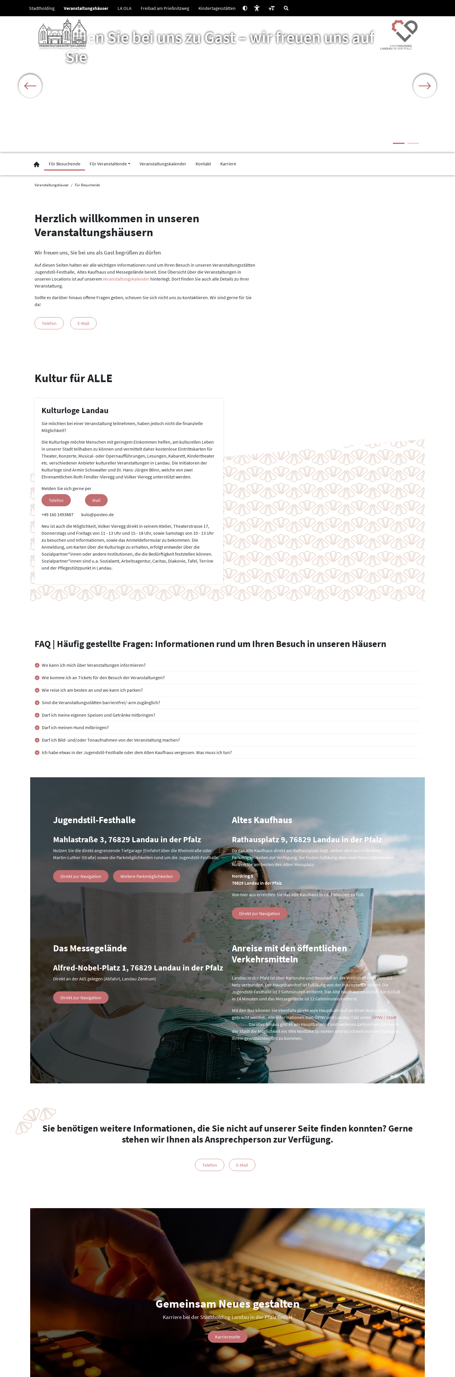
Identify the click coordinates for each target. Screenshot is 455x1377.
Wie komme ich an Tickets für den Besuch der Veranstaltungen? (103, 677)
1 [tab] (399, 143)
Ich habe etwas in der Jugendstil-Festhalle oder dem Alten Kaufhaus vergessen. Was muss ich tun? (137, 752)
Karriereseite (227, 1337)
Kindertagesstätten (217, 8)
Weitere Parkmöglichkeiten (146, 876)
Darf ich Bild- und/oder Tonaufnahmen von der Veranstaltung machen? (111, 740)
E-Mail (83, 323)
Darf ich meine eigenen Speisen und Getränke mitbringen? (98, 715)
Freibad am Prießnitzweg (165, 8)
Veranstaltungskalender (126, 279)
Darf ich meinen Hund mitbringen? (75, 727)
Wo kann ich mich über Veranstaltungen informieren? (94, 665)
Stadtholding (42, 8)
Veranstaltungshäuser (86, 8)
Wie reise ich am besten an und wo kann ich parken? (92, 690)
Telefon (49, 323)
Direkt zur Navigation (80, 876)
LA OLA (124, 8)
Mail (96, 500)
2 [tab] (413, 143)
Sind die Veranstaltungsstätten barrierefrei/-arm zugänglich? (101, 702)
